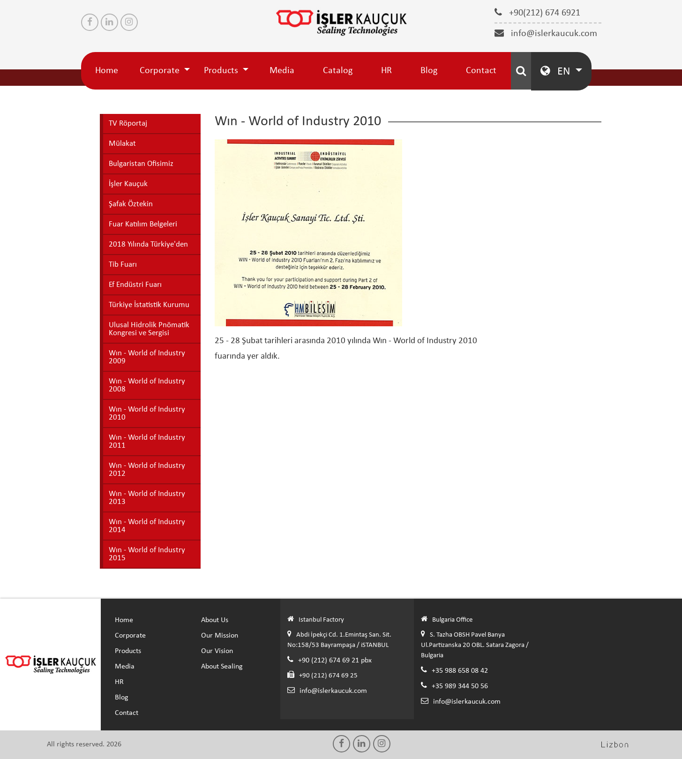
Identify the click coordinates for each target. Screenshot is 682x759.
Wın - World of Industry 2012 (147, 470)
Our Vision (217, 651)
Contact (481, 70)
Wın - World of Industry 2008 (147, 385)
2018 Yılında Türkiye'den (148, 244)
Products (222, 70)
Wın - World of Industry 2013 (147, 498)
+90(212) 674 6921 (537, 13)
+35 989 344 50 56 (460, 686)
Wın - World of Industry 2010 (147, 413)
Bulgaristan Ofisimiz (141, 164)
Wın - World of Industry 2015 (147, 554)
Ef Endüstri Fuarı (135, 285)
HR (386, 70)
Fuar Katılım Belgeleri (143, 224)
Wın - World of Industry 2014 (147, 526)
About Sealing (222, 666)
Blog (428, 70)
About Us (214, 620)
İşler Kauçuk (128, 184)
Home (106, 70)
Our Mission (219, 635)
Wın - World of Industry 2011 (147, 442)
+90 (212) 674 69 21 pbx (335, 660)
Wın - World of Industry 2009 (147, 357)
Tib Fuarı (123, 265)
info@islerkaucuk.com (546, 33)
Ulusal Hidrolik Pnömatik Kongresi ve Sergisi (149, 329)
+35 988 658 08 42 (460, 671)
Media (282, 70)
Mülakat (122, 144)
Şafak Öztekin (131, 204)
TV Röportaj (128, 124)
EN (556, 71)
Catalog (337, 70)
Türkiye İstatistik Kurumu (149, 305)
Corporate (161, 70)
